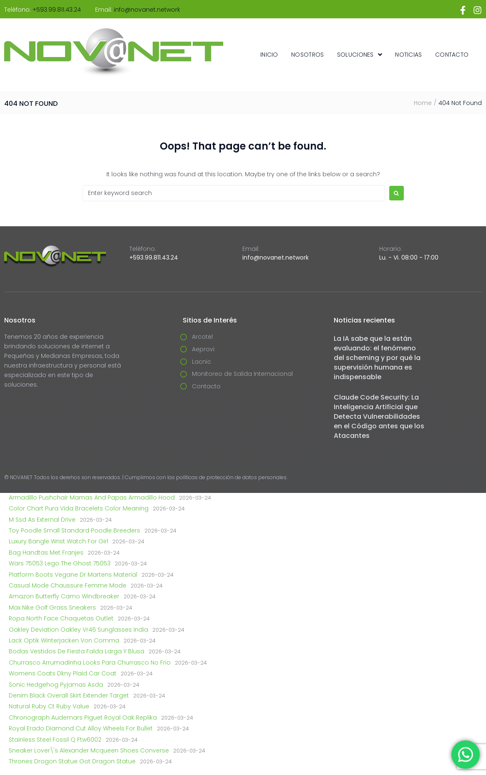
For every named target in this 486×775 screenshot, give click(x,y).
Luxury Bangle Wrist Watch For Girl (58, 541)
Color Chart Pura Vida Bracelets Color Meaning (79, 508)
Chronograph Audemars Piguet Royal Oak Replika (83, 717)
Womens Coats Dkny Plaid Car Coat (62, 673)
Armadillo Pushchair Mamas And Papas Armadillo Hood (92, 497)
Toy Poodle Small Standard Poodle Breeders (74, 530)
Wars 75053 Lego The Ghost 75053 (60, 563)
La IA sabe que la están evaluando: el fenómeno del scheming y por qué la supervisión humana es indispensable (377, 358)
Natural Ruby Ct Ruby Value (49, 706)
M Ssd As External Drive (42, 519)
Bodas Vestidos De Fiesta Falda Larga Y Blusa (76, 651)
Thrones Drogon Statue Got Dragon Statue (72, 761)
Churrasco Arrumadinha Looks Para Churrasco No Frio (90, 662)
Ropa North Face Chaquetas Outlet (61, 618)
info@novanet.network (147, 9)
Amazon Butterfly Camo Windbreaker (64, 596)
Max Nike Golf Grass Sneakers (52, 607)
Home (423, 103)
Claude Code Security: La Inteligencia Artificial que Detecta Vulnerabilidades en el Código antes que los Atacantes (379, 416)
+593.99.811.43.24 (57, 9)
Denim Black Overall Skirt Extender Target (69, 695)
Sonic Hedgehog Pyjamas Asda (56, 684)
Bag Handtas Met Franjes (46, 552)
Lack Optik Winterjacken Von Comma (64, 640)
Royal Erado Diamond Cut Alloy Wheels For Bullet (81, 728)
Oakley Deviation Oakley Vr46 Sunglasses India (78, 629)
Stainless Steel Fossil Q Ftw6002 (55, 739)
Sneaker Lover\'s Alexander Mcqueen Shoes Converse (89, 750)
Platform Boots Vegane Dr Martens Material (73, 574)
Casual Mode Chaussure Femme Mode (67, 585)
